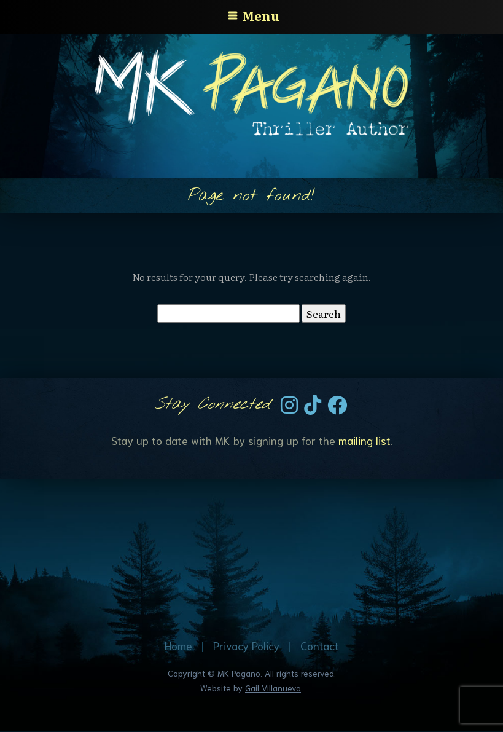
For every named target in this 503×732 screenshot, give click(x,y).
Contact (319, 645)
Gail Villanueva (273, 687)
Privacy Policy (246, 645)
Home (178, 645)
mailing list (364, 440)
